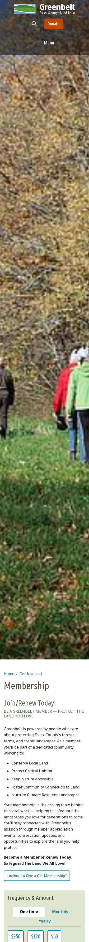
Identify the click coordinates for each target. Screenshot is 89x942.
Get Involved (30, 673)
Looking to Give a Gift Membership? (37, 875)
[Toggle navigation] (44, 43)
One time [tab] (32, 911)
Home (9, 673)
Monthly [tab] (64, 911)
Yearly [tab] (57, 921)
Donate (53, 23)
